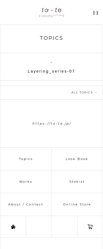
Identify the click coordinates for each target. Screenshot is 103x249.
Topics (26, 159)
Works (25, 182)
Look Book (77, 159)
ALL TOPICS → (84, 92)
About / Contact (25, 204)
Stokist (77, 182)
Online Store (77, 204)
